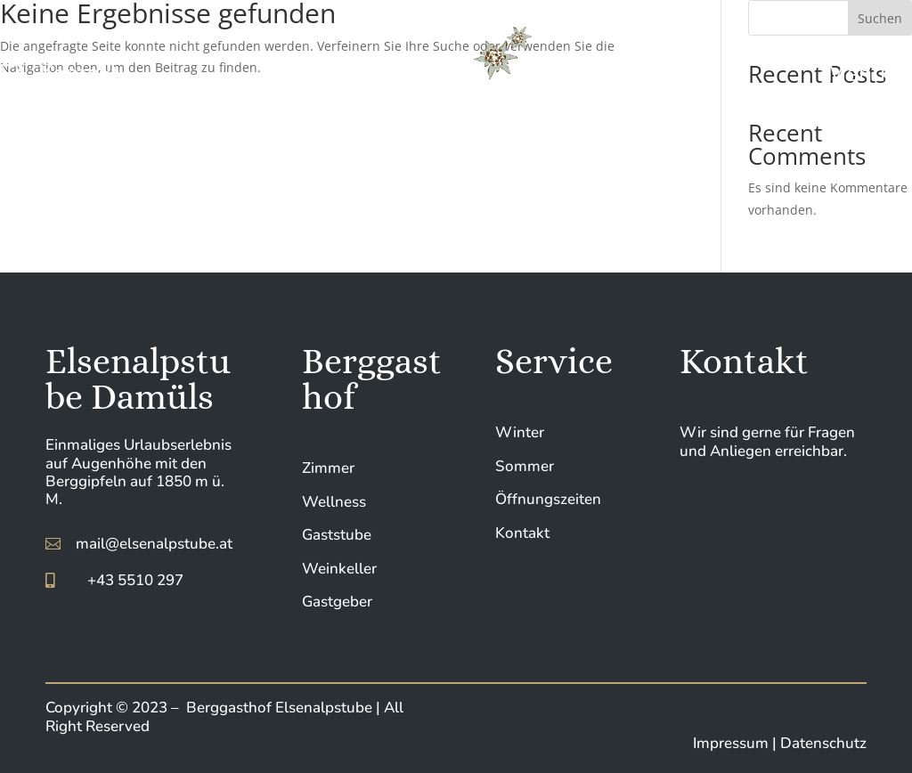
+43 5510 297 (135, 580)
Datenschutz (823, 743)
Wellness (334, 502)
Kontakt (522, 533)
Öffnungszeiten (548, 499)
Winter (519, 432)
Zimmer (328, 468)
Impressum (732, 743)
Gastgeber (337, 601)
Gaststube (336, 535)
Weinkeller (339, 568)
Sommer (524, 466)
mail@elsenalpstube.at (154, 543)
